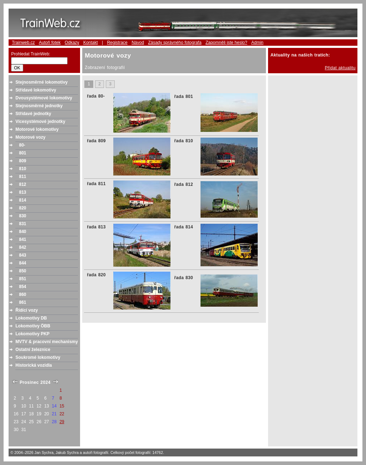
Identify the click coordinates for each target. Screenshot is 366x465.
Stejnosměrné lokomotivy (41, 82)
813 (22, 192)
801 (22, 152)
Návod (138, 42)
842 (22, 247)
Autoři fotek (50, 42)
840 (22, 231)
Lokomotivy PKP (32, 333)
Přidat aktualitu (340, 67)
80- (22, 145)
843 (22, 255)
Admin (257, 42)
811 (22, 176)
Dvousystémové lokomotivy (43, 97)
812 (22, 184)
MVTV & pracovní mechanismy (46, 341)
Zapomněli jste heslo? (226, 42)
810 (22, 168)
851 (22, 278)
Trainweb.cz (23, 42)
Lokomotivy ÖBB (32, 325)
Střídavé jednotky (33, 113)
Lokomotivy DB (31, 318)
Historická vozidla (33, 365)
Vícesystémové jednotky (40, 121)
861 (22, 302)
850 (22, 270)
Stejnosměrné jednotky (39, 105)
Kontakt (90, 42)
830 (22, 215)
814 (22, 200)
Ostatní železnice (32, 349)
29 (61, 421)
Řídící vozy (26, 310)
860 (22, 294)
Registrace (117, 42)
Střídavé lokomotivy (35, 90)
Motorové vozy (30, 137)
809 (22, 160)
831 (22, 223)
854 (22, 286)
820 (22, 208)
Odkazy (72, 42)
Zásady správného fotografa (174, 42)
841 (22, 239)
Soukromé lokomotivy (37, 357)
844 (22, 263)
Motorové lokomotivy (37, 129)
